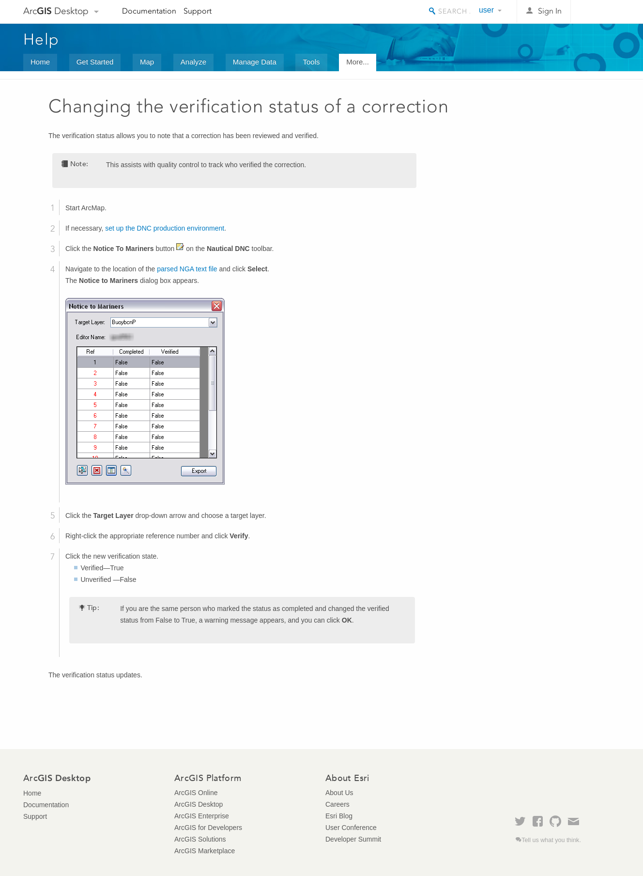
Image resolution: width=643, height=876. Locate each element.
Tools (311, 62)
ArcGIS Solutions (200, 839)
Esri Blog (338, 816)
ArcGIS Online (195, 793)
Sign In (550, 11)
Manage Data (254, 62)
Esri (599, 11)
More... (357, 62)
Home (40, 62)
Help (41, 39)
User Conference (351, 827)
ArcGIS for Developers (208, 827)
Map (147, 62)
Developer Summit (353, 839)
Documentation (149, 11)
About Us (339, 793)
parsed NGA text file (187, 269)
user (486, 10)
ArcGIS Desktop (198, 804)
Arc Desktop (56, 10)
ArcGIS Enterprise (201, 816)
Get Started (95, 62)
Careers (337, 804)
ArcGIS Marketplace (204, 851)
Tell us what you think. (551, 840)
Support (198, 11)
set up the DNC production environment (164, 228)
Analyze (193, 62)
